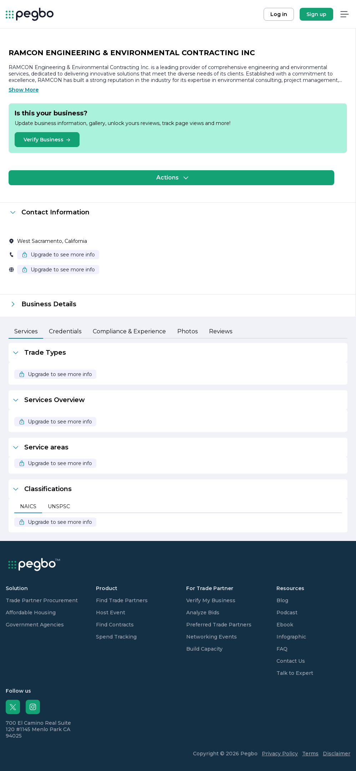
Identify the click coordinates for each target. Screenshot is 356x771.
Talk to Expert (294, 673)
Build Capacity (204, 649)
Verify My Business (210, 600)
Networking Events (211, 637)
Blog (282, 600)
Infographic (291, 637)
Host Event (110, 612)
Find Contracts (115, 624)
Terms (310, 753)
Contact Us (290, 661)
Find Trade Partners (122, 600)
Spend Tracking (116, 637)
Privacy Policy (280, 753)
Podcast (286, 612)
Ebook (284, 624)
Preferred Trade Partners (218, 624)
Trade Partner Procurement (42, 600)
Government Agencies (35, 624)
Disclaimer (336, 753)
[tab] (26, 332)
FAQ (282, 649)
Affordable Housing (31, 612)
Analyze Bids (202, 612)
